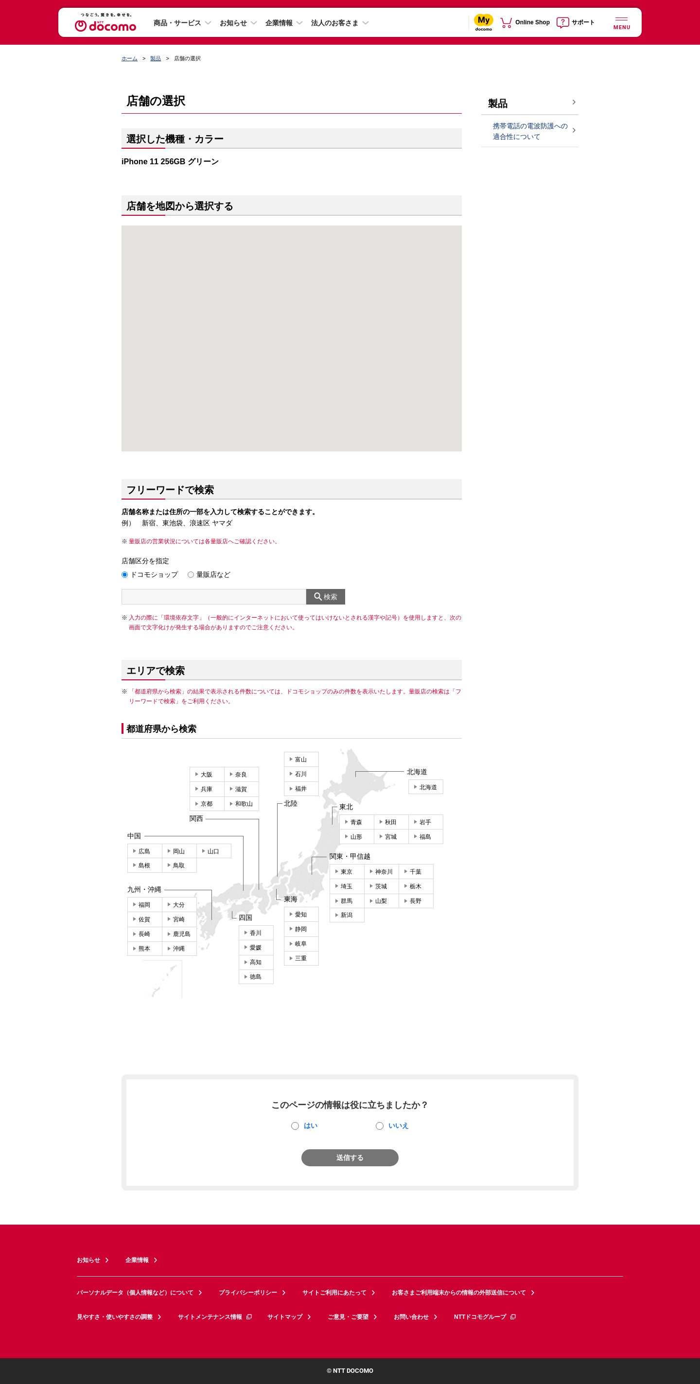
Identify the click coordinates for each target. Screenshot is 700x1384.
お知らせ (233, 23)
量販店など (213, 574)
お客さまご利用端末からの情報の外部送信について (459, 1292)
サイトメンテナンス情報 (215, 1317)
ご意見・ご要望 (348, 1317)
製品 (155, 58)
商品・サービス (177, 23)
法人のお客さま (335, 23)
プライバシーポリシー (248, 1292)
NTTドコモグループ (485, 1317)
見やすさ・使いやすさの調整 (115, 1317)
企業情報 (279, 23)
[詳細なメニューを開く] (621, 22)
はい (310, 1125)
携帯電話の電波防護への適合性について (530, 131)
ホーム (130, 58)
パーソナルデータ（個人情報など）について (135, 1292)
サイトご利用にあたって (334, 1292)
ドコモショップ (154, 574)
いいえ (398, 1125)
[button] (292, 326)
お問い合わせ (411, 1317)
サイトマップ (284, 1317)
